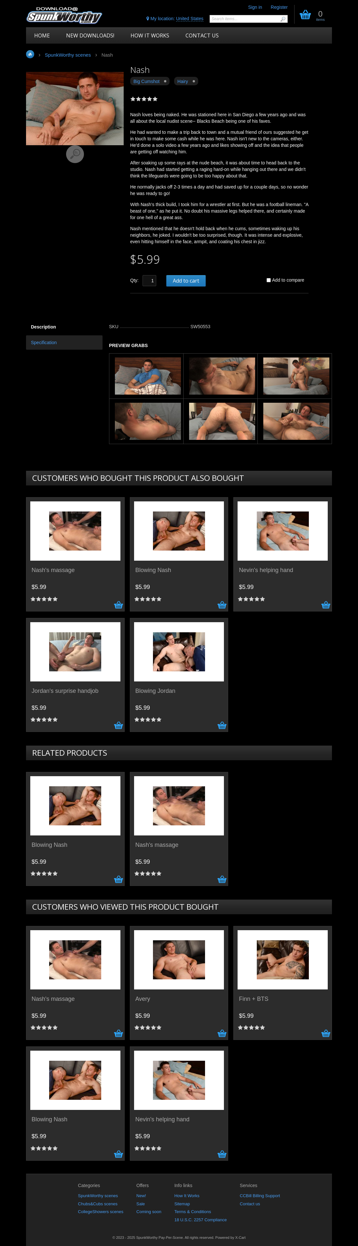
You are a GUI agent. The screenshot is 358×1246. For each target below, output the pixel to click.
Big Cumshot (146, 81)
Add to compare (288, 280)
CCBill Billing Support (260, 1195)
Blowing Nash (153, 570)
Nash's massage (53, 570)
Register (279, 7)
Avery (142, 999)
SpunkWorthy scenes (98, 1195)
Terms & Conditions (192, 1211)
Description (43, 326)
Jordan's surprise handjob (65, 691)
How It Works (187, 1195)
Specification (44, 342)
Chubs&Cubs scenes (97, 1203)
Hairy (182, 81)
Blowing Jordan (155, 691)
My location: (174, 18)
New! (141, 1195)
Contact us (250, 1203)
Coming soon (148, 1211)
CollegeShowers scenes (100, 1211)
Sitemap (182, 1203)
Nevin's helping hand (266, 570)
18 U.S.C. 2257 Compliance (200, 1219)
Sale (140, 1203)
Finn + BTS (253, 999)
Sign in (255, 7)
